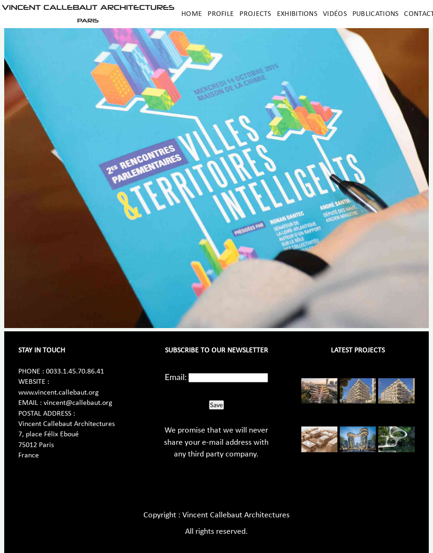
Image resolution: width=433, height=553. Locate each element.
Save (216, 405)
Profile (221, 14)
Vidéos (335, 14)
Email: (176, 377)
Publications (375, 14)
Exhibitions (297, 14)
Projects (255, 14)
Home (191, 14)
